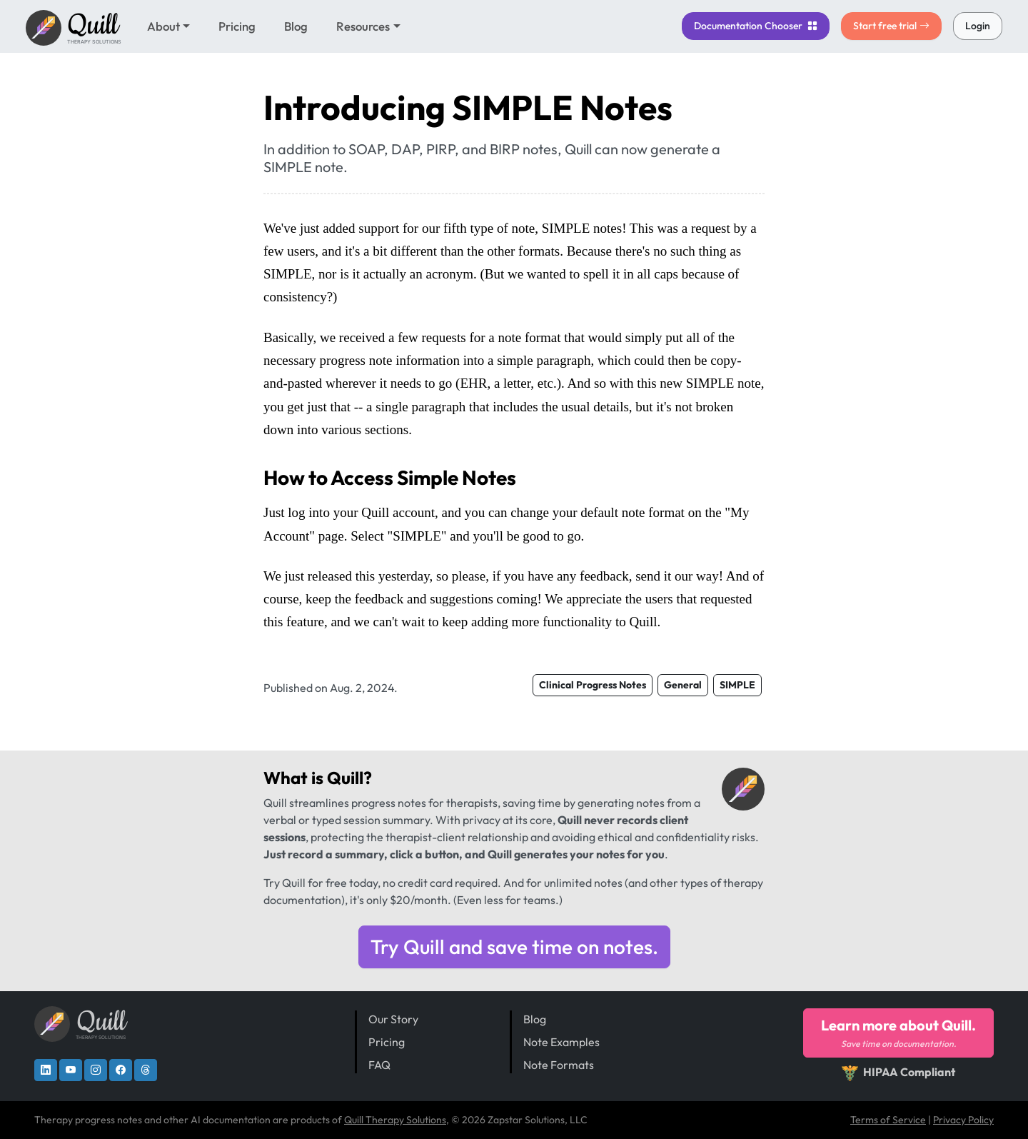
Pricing (237, 26)
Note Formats (558, 1065)
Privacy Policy (963, 1119)
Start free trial (891, 25)
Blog (296, 26)
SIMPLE (737, 684)
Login (977, 25)
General (683, 684)
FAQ (379, 1065)
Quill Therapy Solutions (395, 1119)
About (163, 26)
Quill (345, 777)
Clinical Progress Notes (592, 684)
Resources (363, 26)
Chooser (755, 25)
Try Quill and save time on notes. (514, 946)
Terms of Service (888, 1119)
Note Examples (561, 1042)
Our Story (393, 1019)
